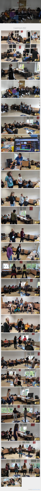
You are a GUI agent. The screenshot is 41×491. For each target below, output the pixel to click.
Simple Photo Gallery (36, 489)
